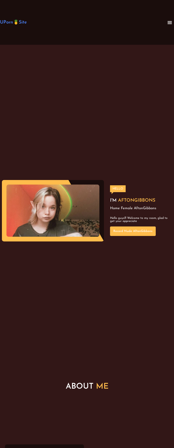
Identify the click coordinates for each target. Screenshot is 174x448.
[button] (169, 22)
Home (115, 208)
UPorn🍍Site (13, 22)
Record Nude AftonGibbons (132, 231)
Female (127, 208)
